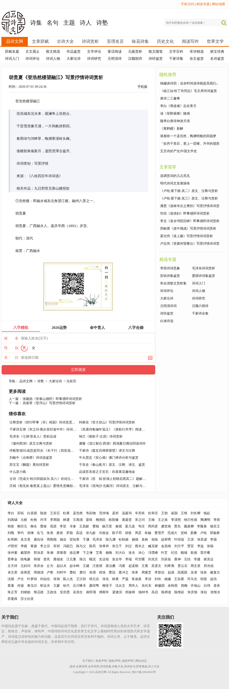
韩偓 (37, 559)
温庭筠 (127, 513)
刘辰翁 (166, 559)
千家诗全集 (200, 313)
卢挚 (50, 572)
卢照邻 (12, 546)
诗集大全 (117, 666)
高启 (154, 592)
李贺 (63, 526)
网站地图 (218, 4)
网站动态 (141, 660)
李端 (128, 559)
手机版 (142, 86)
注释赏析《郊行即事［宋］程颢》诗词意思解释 (44, 422)
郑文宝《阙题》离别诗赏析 (29, 464)
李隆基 (202, 526)
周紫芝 (146, 572)
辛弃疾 (140, 513)
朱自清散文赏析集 (173, 283)
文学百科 (176, 51)
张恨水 (215, 592)
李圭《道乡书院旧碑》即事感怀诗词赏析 (190, 221)
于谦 (86, 539)
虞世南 (166, 526)
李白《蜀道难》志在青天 (178, 106)
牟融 (148, 533)
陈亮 (92, 546)
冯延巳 (68, 546)
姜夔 (193, 533)
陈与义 (81, 546)
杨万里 (107, 526)
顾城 (184, 552)
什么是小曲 (17, 472)
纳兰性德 (190, 520)
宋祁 (56, 546)
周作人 (133, 585)
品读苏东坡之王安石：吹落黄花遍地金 (107, 472)
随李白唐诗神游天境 (175, 121)
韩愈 (11, 526)
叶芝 (164, 552)
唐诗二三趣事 (170, 98)
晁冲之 (124, 572)
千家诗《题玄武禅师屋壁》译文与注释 (107, 450)
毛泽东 (97, 539)
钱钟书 (143, 592)
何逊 (20, 585)
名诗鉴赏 (217, 58)
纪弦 (174, 552)
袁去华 (117, 559)
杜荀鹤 (12, 539)
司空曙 (140, 559)
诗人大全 (15, 503)
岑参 (73, 526)
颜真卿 (189, 526)
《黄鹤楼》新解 (171, 128)
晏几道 (130, 526)
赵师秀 (166, 539)
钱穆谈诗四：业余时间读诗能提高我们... (189, 83)
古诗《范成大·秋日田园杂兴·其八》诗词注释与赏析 (46, 479)
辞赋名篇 (12, 51)
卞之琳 (88, 552)
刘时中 (62, 572)
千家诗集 (176, 58)
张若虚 (202, 539)
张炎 (203, 572)
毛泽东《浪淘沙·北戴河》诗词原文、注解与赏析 (114, 486)
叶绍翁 (179, 539)
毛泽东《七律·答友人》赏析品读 (33, 436)
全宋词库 (93, 666)
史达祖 (104, 559)
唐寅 (59, 533)
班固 (203, 579)
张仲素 (12, 552)
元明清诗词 (168, 306)
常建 (197, 559)
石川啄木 (79, 585)
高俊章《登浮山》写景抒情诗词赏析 (49, 403)
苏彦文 (156, 566)
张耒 (135, 572)
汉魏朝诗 (135, 58)
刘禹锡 (12, 520)
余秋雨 (173, 585)
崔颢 (174, 513)
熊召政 (39, 592)
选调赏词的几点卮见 (175, 176)
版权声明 (127, 660)
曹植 (95, 526)
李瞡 (24, 546)
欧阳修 (114, 520)
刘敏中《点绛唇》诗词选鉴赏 (30, 457)
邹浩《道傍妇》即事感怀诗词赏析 (185, 213)
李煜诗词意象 (170, 268)
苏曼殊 (12, 599)
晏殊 (89, 520)
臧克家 (153, 546)
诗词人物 (53, 58)
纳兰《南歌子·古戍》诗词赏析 (101, 436)
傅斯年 (104, 592)
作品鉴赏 (74, 51)
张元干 (117, 546)
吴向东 (146, 585)
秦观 (118, 526)
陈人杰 (68, 579)
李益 (200, 546)
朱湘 (50, 552)
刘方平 (179, 546)
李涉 (148, 579)
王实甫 (179, 579)
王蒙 (56, 585)
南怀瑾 (91, 592)
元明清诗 (115, 58)
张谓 (92, 572)
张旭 (56, 579)
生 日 (11, 357)
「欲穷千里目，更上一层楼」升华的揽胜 (190, 143)
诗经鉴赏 (156, 58)
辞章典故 (141, 666)
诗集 (36, 23)
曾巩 (46, 559)
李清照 (176, 520)
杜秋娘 (124, 539)
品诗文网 (14, 41)
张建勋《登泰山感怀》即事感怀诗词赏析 (52, 399)
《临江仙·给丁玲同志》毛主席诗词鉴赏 (188, 91)
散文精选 (53, 51)
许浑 (43, 520)
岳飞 (40, 533)
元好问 (25, 566)
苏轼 (20, 513)
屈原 (53, 526)
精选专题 (203, 4)
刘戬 (11, 533)
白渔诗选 (166, 321)
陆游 (43, 513)
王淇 (190, 539)
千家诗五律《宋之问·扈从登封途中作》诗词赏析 (44, 429)
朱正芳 (12, 592)
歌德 (194, 552)
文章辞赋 (40, 41)
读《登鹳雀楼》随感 (175, 113)
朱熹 (50, 533)
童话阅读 (115, 51)
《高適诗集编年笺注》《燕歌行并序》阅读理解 (113, 429)
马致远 (104, 533)
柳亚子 (107, 585)
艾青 (99, 552)
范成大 (172, 533)
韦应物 (91, 513)
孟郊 (115, 513)
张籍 (210, 546)
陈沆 (82, 559)
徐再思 (25, 572)
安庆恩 (65, 592)
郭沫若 (39, 552)
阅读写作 (190, 41)
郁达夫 (45, 585)
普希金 (12, 559)
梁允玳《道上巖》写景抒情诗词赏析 (186, 236)
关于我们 (88, 660)
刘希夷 (169, 566)
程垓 (102, 572)
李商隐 (55, 520)
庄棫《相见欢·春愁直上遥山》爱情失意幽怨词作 (44, 486)
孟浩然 (78, 513)
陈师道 (166, 592)
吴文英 (25, 539)
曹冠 (112, 572)
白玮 (207, 585)
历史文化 (165, 41)
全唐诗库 (81, 666)
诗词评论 (32, 58)
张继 (30, 533)
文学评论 (94, 51)
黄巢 (11, 585)
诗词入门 (12, 58)
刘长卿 (195, 513)
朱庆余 (39, 566)
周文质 (195, 566)
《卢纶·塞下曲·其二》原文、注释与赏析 (189, 191)
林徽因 (160, 585)
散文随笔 (156, 51)
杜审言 (153, 513)
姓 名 (11, 338)
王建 (86, 566)
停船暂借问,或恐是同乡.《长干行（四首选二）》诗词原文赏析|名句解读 (61, 450)
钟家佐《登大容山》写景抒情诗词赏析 (107, 422)
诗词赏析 (90, 41)
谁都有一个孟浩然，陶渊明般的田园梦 (188, 136)
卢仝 (20, 579)
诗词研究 (94, 58)
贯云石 (182, 566)
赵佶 (213, 579)
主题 (69, 23)
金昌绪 (166, 546)
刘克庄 (153, 559)
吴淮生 (78, 592)
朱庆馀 (192, 592)
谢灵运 (208, 559)
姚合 (63, 539)
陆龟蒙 (25, 559)
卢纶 (203, 533)
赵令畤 (74, 566)
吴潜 (194, 572)
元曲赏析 (135, 51)
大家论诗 (74, 58)
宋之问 (140, 520)
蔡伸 (177, 559)
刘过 (128, 546)
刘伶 (157, 579)
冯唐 (122, 566)
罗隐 (69, 533)
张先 (105, 579)
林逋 (66, 520)
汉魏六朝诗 (200, 306)
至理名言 (115, 41)
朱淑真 (137, 579)
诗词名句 (129, 666)
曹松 (73, 572)
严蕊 (125, 579)
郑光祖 (209, 566)
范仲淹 (104, 513)
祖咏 (154, 539)
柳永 (33, 526)
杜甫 (66, 513)
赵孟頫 (133, 566)
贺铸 (184, 533)
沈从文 (120, 585)
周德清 (39, 572)
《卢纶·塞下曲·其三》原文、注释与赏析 (189, 198)
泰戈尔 (32, 585)
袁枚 (145, 539)
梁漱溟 (117, 592)
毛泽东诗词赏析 (203, 268)
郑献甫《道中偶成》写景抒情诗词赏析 (188, 228)
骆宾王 (215, 526)
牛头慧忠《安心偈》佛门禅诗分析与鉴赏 (108, 457)
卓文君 (12, 572)
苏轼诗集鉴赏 (170, 276)
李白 (11, 513)
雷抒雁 (205, 552)
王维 (184, 513)
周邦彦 (153, 526)
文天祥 (12, 566)
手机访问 (187, 4)
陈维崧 (179, 592)
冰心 (141, 552)
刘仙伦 (45, 579)
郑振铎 (130, 592)
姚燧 (167, 579)
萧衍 (82, 572)
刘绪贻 (25, 592)
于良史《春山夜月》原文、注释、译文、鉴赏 (112, 464)
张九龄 (91, 533)
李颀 (213, 539)
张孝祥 (104, 546)
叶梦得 (32, 579)
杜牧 (33, 520)
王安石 (55, 513)
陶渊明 (205, 520)
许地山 (195, 585)
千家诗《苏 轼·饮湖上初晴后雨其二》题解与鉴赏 (116, 479)
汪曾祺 (97, 566)
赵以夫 (62, 566)
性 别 (11, 348)
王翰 (151, 520)
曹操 (43, 526)
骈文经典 (217, 51)
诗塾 (102, 23)
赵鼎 (171, 572)
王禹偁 (78, 520)
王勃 (164, 513)
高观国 (182, 572)
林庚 (115, 579)
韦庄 (141, 526)
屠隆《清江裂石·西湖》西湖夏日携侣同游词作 (112, 443)
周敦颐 (52, 539)
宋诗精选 (197, 51)
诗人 (86, 23)
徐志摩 (74, 552)
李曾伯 (159, 572)
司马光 (192, 579)
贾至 (190, 546)
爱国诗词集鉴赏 (203, 276)
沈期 (11, 579)
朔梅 (184, 585)
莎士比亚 (27, 599)
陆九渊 (111, 539)
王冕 (145, 566)
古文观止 (32, 51)
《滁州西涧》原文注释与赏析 (30, 443)
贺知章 (74, 539)
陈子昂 (117, 533)
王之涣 (163, 520)
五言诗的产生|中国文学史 (178, 151)
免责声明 (101, 660)
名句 (52, 23)
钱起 (207, 513)
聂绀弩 (94, 585)
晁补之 (140, 546)
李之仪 (45, 546)
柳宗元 (22, 526)
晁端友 (58, 559)
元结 (187, 559)
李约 (20, 533)
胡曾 (128, 533)
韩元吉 (94, 579)
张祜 (203, 592)
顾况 (92, 559)
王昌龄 (84, 526)
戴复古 (215, 572)
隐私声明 (114, 660)
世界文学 (215, 41)
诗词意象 (105, 666)
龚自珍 (39, 539)
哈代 (66, 585)
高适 (79, 533)
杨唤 (109, 552)
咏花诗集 (140, 41)
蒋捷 (33, 546)
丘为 (50, 566)
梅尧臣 (101, 520)
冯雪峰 (153, 552)
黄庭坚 (127, 520)
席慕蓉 (62, 552)
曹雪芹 (159, 533)
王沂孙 (81, 579)
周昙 (138, 533)
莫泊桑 (111, 566)
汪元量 (71, 559)
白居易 (32, 513)
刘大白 (120, 552)
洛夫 (132, 552)
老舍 (216, 585)
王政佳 (52, 592)
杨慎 (135, 539)
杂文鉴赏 (197, 58)
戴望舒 (25, 552)
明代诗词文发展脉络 (175, 183)
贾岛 (177, 526)
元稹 (24, 520)
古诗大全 (65, 41)
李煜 (216, 520)
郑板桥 (215, 533)
